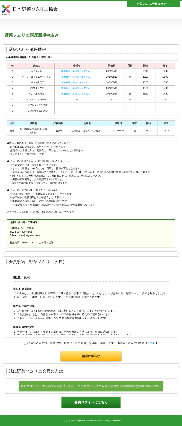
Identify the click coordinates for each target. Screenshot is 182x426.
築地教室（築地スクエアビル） (76, 71)
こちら (151, 343)
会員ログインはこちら (91, 402)
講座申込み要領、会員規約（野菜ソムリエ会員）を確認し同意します (69, 343)
